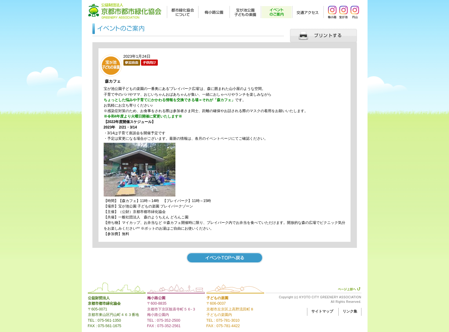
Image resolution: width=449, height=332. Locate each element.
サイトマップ (322, 311)
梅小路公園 (156, 298)
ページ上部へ (349, 289)
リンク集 (350, 311)
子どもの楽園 (217, 298)
